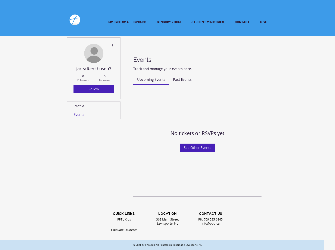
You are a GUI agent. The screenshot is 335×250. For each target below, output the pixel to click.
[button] (207, 22)
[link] (151, 79)
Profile (79, 106)
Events (79, 114)
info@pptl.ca (210, 223)
